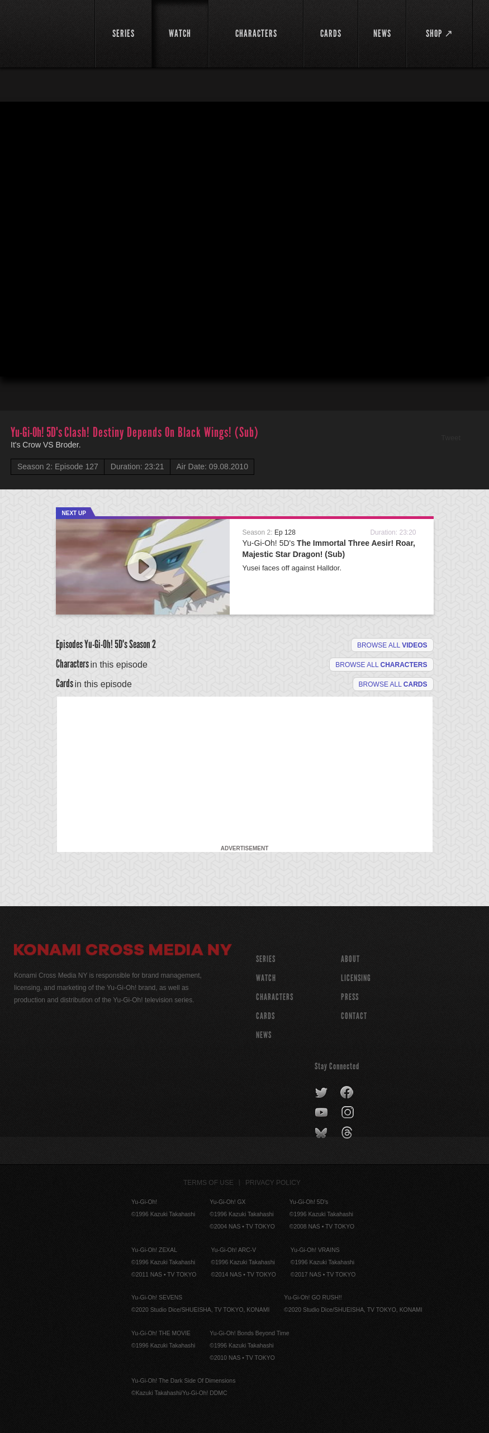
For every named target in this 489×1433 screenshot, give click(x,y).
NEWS (264, 1035)
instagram (348, 1113)
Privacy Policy (273, 1183)
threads (348, 1133)
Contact (354, 1016)
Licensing (356, 978)
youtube (322, 1113)
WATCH (266, 978)
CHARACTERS (274, 997)
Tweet (450, 438)
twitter (322, 1092)
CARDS (265, 1016)
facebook (347, 1092)
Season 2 (142, 644)
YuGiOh (48, 33)
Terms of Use (208, 1183)
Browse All (393, 684)
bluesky (322, 1133)
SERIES (266, 959)
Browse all (392, 645)
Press (350, 997)
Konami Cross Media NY (123, 951)
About (350, 959)
